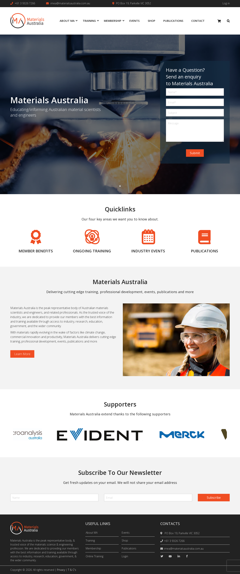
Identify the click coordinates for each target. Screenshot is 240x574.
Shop (125, 540)
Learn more (22, 354)
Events (126, 532)
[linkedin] (178, 556)
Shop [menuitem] (151, 21)
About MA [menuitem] (67, 21)
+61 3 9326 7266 (25, 3)
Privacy (61, 570)
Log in (226, 3)
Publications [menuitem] (173, 21)
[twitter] (161, 556)
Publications (129, 548)
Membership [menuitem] (112, 21)
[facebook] (187, 556)
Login (125, 556)
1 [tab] (120, 186)
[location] (162, 533)
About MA (92, 532)
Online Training (94, 556)
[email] (148, 497)
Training (90, 540)
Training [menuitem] (89, 21)
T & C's (72, 570)
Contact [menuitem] (198, 21)
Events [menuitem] (134, 21)
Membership (93, 548)
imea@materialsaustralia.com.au (70, 3)
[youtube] (170, 556)
